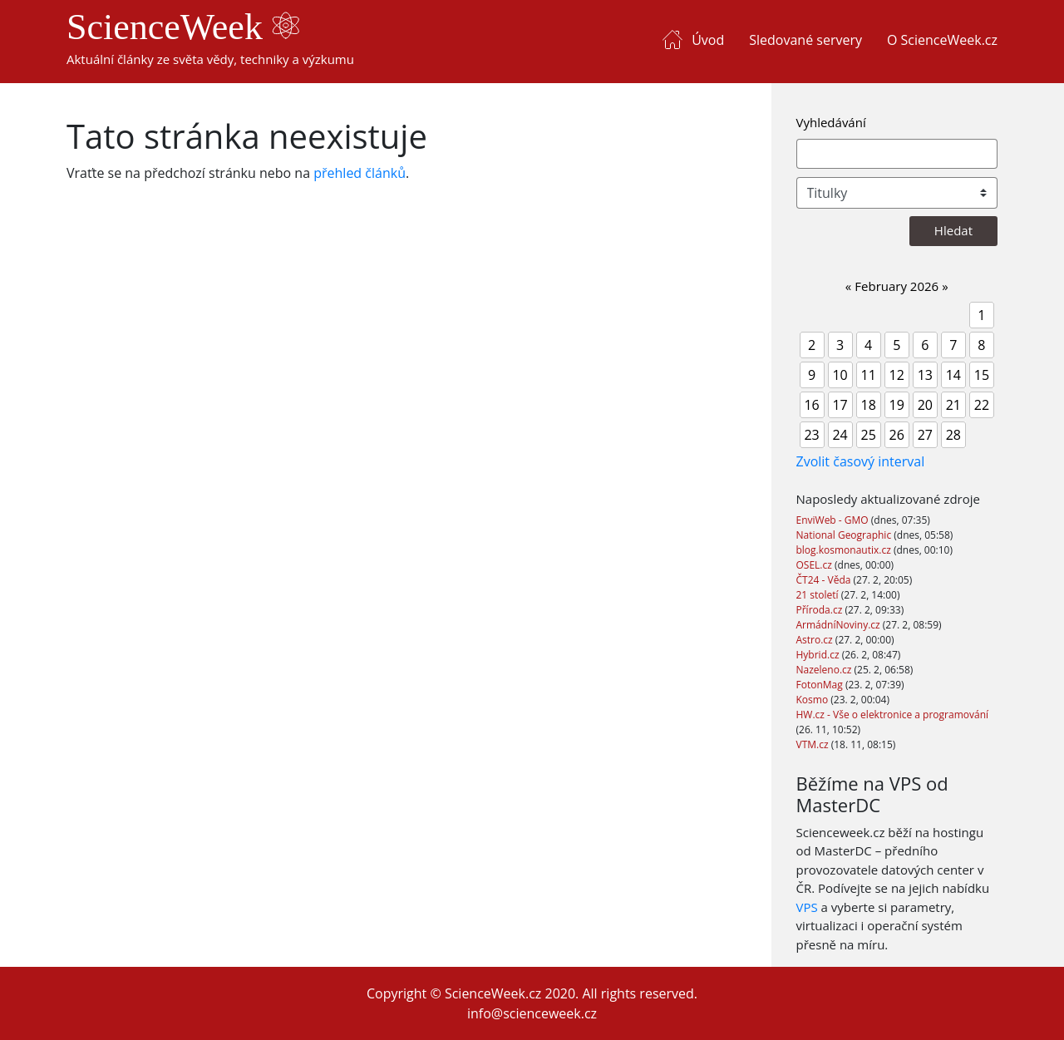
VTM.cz (813, 744)
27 (925, 435)
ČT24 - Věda (825, 580)
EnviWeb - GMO (833, 520)
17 (839, 405)
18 (868, 405)
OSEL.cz (815, 565)
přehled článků (359, 173)
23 (811, 435)
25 (868, 435)
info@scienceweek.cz (532, 1013)
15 (981, 375)
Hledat (953, 230)
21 (953, 405)
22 (981, 405)
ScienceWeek (182, 27)
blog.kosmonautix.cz (845, 550)
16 (811, 405)
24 (839, 435)
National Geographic (845, 535)
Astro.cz (815, 640)
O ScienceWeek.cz (942, 40)
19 (896, 405)
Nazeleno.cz (825, 670)
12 (896, 375)
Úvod (708, 40)
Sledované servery (805, 40)
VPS (807, 907)
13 (925, 375)
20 (925, 405)
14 (953, 375)
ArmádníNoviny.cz (839, 625)
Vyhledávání (831, 122)
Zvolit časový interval (860, 461)
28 (953, 435)
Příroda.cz (820, 610)
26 (896, 435)
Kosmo (813, 700)
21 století (818, 595)
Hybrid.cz (819, 655)
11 (868, 375)
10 (839, 375)
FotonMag (820, 685)
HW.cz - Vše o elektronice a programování (892, 714)
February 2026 (896, 286)
